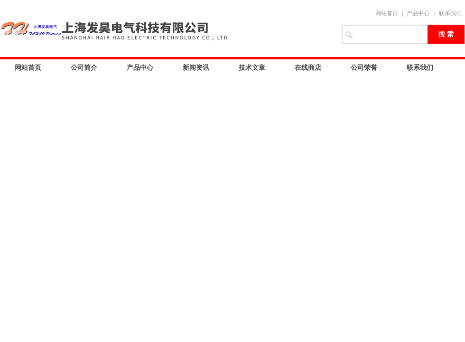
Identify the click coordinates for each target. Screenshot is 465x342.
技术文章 (252, 67)
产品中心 (418, 13)
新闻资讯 (196, 67)
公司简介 (84, 67)
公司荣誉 (364, 67)
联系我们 (450, 13)
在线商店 (308, 67)
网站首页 (386, 13)
